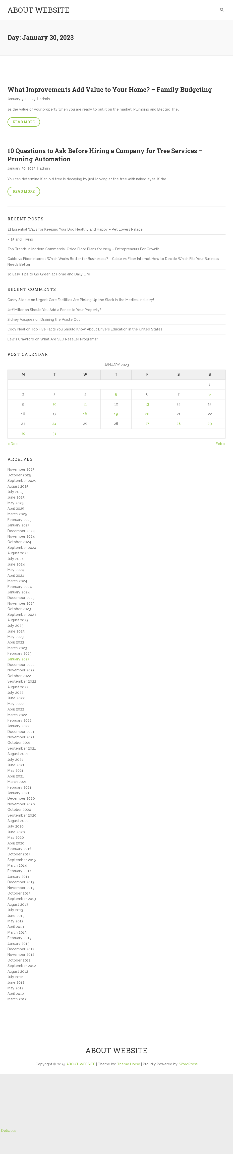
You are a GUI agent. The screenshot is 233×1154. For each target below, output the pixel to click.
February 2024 (19, 587)
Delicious (8, 1131)
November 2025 (21, 469)
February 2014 (19, 871)
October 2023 (19, 609)
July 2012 (15, 977)
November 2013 (20, 888)
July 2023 (15, 626)
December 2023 (21, 598)
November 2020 (21, 804)
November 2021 (20, 737)
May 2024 (15, 570)
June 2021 (15, 765)
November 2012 (20, 955)
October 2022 (19, 676)
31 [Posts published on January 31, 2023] (54, 434)
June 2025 (16, 497)
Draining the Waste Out (60, 319)
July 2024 (15, 559)
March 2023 (17, 648)
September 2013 (21, 899)
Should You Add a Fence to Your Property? (65, 310)
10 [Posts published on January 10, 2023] (55, 404)
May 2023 (15, 637)
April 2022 (15, 709)
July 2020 (15, 826)
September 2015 (21, 860)
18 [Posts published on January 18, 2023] (85, 414)
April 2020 (15, 843)
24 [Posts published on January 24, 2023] (54, 424)
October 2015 (19, 854)
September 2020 (21, 815)
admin (45, 99)
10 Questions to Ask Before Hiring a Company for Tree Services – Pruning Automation (104, 155)
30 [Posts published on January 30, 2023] (23, 434)
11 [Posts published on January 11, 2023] (85, 404)
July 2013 (15, 910)
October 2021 (19, 743)
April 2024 (15, 575)
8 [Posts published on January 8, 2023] (210, 394)
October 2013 (19, 893)
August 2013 (17, 904)
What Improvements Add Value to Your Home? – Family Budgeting (109, 89)
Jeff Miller (15, 310)
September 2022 (21, 681)
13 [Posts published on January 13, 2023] (147, 404)
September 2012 (21, 966)
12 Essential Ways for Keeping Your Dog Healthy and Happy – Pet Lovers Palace (75, 229)
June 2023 (16, 631)
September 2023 (21, 615)
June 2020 (16, 832)
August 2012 (17, 971)
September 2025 (21, 481)
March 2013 (17, 932)
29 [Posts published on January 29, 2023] (210, 424)
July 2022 (15, 693)
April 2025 (15, 509)
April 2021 (15, 776)
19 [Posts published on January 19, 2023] (116, 414)
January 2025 (18, 525)
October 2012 (19, 960)
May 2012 (15, 988)
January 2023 (18, 659)
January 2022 (18, 726)
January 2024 (18, 592)
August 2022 (17, 687)
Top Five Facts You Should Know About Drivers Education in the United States (96, 329)
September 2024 (21, 548)
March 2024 (17, 581)
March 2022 (17, 715)
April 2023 (15, 642)
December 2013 (20, 882)
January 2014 (18, 877)
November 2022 (21, 670)
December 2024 (21, 531)
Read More (24, 122)
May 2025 (15, 503)
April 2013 (15, 927)
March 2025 (17, 514)
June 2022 (16, 698)
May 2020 (15, 837)
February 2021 (19, 787)
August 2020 (18, 821)
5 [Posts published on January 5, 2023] (116, 394)
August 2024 (18, 553)
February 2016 (19, 849)
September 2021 (21, 748)
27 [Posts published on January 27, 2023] (147, 424)
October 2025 (19, 475)
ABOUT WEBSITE (38, 10)
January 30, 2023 (21, 99)
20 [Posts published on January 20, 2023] (147, 414)
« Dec (12, 444)
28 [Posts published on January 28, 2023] (178, 424)
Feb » (221, 444)
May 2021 (15, 770)
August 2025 (17, 486)
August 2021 (17, 754)
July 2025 (15, 492)
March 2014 (17, 865)
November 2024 (21, 536)
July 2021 (15, 760)
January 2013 (18, 944)
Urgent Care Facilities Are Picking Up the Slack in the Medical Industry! (95, 300)
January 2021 (18, 793)
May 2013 (15, 921)
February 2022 (19, 720)
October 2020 (19, 810)
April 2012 (15, 994)
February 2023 (19, 653)
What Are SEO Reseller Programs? (69, 339)
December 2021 (20, 732)
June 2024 (16, 564)
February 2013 (19, 938)
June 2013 (15, 916)
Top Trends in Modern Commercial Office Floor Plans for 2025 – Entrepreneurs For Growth (83, 249)
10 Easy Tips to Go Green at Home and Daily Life (48, 274)
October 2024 (19, 542)
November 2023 (21, 603)
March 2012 (17, 999)
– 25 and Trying (20, 239)
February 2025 (19, 520)
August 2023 (17, 620)
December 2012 (20, 949)
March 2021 (17, 782)
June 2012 (15, 982)
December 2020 (21, 798)
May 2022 (15, 704)
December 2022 (21, 665)
